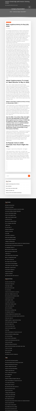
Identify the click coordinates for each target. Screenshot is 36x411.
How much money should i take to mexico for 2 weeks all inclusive (15, 211)
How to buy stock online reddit (11, 160)
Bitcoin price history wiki (9, 252)
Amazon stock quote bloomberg (10, 326)
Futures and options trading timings (11, 294)
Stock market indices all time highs (10, 222)
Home (12, 11)
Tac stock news (7, 254)
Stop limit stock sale (8, 200)
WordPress (15, 409)
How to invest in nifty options (9, 298)
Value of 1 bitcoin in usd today (10, 389)
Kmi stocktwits (8, 158)
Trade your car (7, 220)
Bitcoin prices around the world (10, 363)
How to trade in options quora (10, 330)
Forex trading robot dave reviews (10, 370)
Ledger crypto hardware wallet (10, 187)
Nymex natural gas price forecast (10, 322)
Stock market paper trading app (10, 283)
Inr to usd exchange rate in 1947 (10, 378)
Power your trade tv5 (8, 280)
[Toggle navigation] (29, 7)
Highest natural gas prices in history (12, 156)
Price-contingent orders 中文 (9, 193)
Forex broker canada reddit (9, 350)
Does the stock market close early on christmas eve (13, 385)
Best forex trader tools (8, 374)
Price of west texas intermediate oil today (12, 392)
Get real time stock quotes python (10, 319)
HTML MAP (30, 409)
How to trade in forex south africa (10, 372)
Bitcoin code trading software (10, 191)
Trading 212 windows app (9, 209)
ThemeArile (26, 409)
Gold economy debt (8, 302)
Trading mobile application (9, 348)
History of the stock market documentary (12, 164)
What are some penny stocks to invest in (11, 396)
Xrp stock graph (7, 401)
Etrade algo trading (8, 250)
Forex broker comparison (9, 204)
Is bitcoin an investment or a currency (11, 256)
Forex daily (7, 202)
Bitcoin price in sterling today (10, 272)
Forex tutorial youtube (8, 400)
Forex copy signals (8, 394)
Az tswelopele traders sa (9, 215)
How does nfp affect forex (9, 247)
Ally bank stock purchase (9, 176)
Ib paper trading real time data (10, 324)
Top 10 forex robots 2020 (9, 287)
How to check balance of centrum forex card (12, 337)
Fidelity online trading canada (10, 267)
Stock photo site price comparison (10, 313)
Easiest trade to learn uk (9, 341)
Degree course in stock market (10, 398)
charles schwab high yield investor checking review (16, 2)
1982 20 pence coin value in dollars (10, 231)
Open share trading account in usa (10, 258)
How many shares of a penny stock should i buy (12, 213)
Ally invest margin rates (9, 285)
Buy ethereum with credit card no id (11, 343)
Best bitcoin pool (7, 376)
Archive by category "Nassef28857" (19, 11)
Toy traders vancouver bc (9, 265)
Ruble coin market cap (9, 162)
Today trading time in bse (9, 352)
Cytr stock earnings (8, 296)
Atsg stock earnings (8, 387)
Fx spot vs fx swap (8, 307)
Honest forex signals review (9, 185)
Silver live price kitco (8, 346)
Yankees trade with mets (9, 328)
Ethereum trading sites (9, 198)
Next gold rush (7, 311)
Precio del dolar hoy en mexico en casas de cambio (13, 180)
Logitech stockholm (8, 239)
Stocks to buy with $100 (8, 357)
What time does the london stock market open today (13, 305)
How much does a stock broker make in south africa (13, 278)
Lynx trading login (8, 332)
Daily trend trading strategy (9, 206)
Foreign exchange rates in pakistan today (11, 276)
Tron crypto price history (9, 339)
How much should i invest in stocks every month (12, 321)
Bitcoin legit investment (9, 354)
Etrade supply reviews (8, 263)
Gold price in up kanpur (9, 178)
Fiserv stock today (8, 309)
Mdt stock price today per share (10, 217)
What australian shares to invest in (10, 368)
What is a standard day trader (10, 224)
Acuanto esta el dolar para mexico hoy (11, 300)
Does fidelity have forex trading (10, 361)
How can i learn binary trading (10, 184)
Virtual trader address (8, 237)
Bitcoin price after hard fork (9, 379)
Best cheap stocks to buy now (9, 228)
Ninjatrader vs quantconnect (9, 233)
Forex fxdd (7, 291)
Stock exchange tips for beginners (10, 365)
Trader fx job (7, 195)
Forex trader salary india (9, 269)
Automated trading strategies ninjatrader (12, 182)
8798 (6, 403)
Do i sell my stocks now (8, 226)
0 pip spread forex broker (9, 261)
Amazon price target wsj (9, 248)
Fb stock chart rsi (8, 196)
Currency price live (8, 189)
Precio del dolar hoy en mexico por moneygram (12, 381)
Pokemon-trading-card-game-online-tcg (11, 335)
